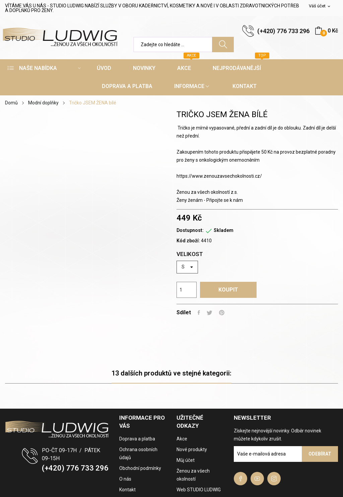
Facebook (240, 478)
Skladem (223, 230)
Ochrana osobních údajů (138, 453)
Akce (182, 438)
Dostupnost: (190, 230)
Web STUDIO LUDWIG (199, 489)
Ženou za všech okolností (193, 475)
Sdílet (198, 313)
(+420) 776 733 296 (283, 30)
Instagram (274, 478)
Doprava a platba (137, 438)
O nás (125, 479)
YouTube (257, 478)
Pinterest (222, 313)
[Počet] (187, 290)
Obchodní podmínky (140, 468)
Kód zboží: (188, 240)
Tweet (209, 313)
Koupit (228, 289)
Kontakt (127, 489)
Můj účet (186, 460)
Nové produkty (192, 449)
